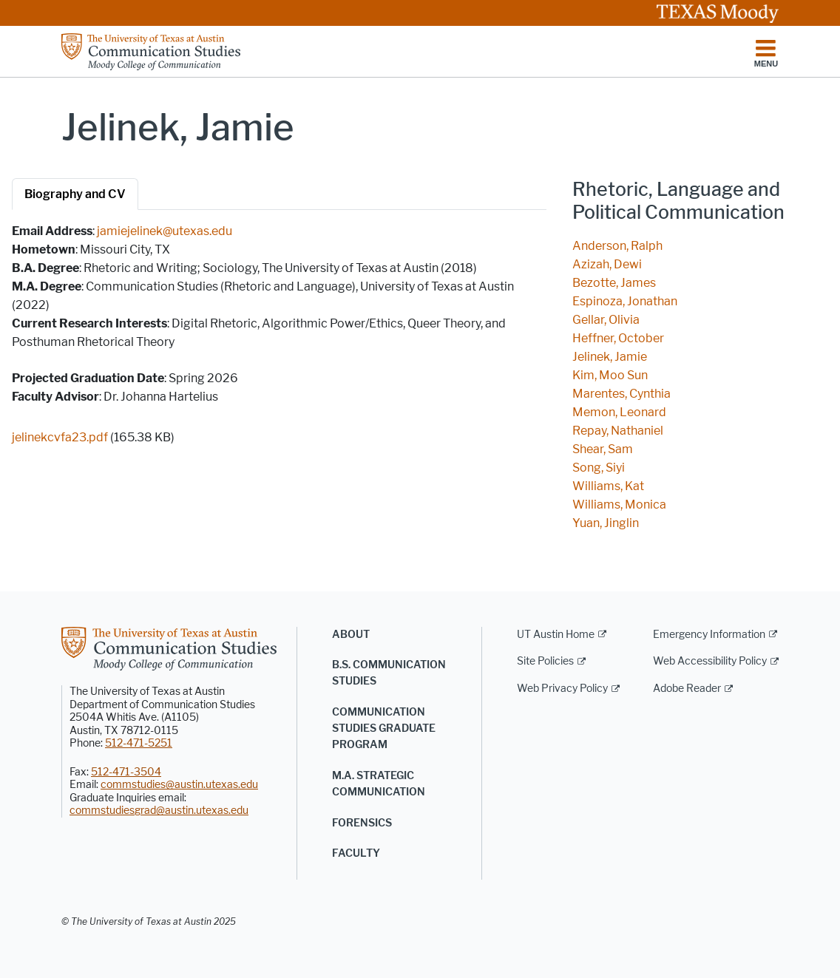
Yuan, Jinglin (605, 523)
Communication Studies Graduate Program (384, 728)
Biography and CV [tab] (75, 194)
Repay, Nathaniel (617, 431)
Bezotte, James (614, 283)
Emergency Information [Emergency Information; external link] (709, 634)
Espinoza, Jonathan (624, 301)
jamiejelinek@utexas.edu (164, 231)
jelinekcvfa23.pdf (60, 437)
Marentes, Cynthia (621, 394)
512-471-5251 (138, 743)
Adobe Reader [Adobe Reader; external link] (687, 688)
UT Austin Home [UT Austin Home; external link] (556, 634)
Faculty (356, 853)
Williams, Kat (608, 486)
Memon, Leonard (619, 412)
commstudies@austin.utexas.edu (179, 784)
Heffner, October (618, 338)
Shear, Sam (602, 449)
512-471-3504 (126, 772)
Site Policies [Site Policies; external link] (545, 661)
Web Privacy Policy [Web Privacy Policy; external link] (562, 688)
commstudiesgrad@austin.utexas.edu (159, 810)
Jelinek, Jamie (609, 357)
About (351, 634)
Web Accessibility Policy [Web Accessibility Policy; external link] (710, 661)
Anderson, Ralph (617, 246)
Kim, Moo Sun (610, 375)
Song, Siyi (598, 468)
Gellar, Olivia (606, 320)
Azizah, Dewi (607, 264)
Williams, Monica (619, 505)
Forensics (362, 823)
